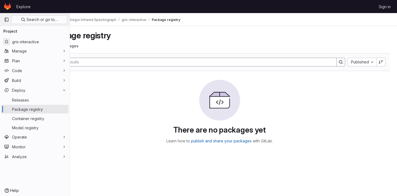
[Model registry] (34, 127)
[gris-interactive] (34, 41)
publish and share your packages (235, 141)
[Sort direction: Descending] (381, 62)
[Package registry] (34, 109)
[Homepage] (7, 6)
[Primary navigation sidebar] (6, 19)
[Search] (206, 62)
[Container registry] (34, 118)
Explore (23, 6)
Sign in (385, 6)
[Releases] (34, 100)
